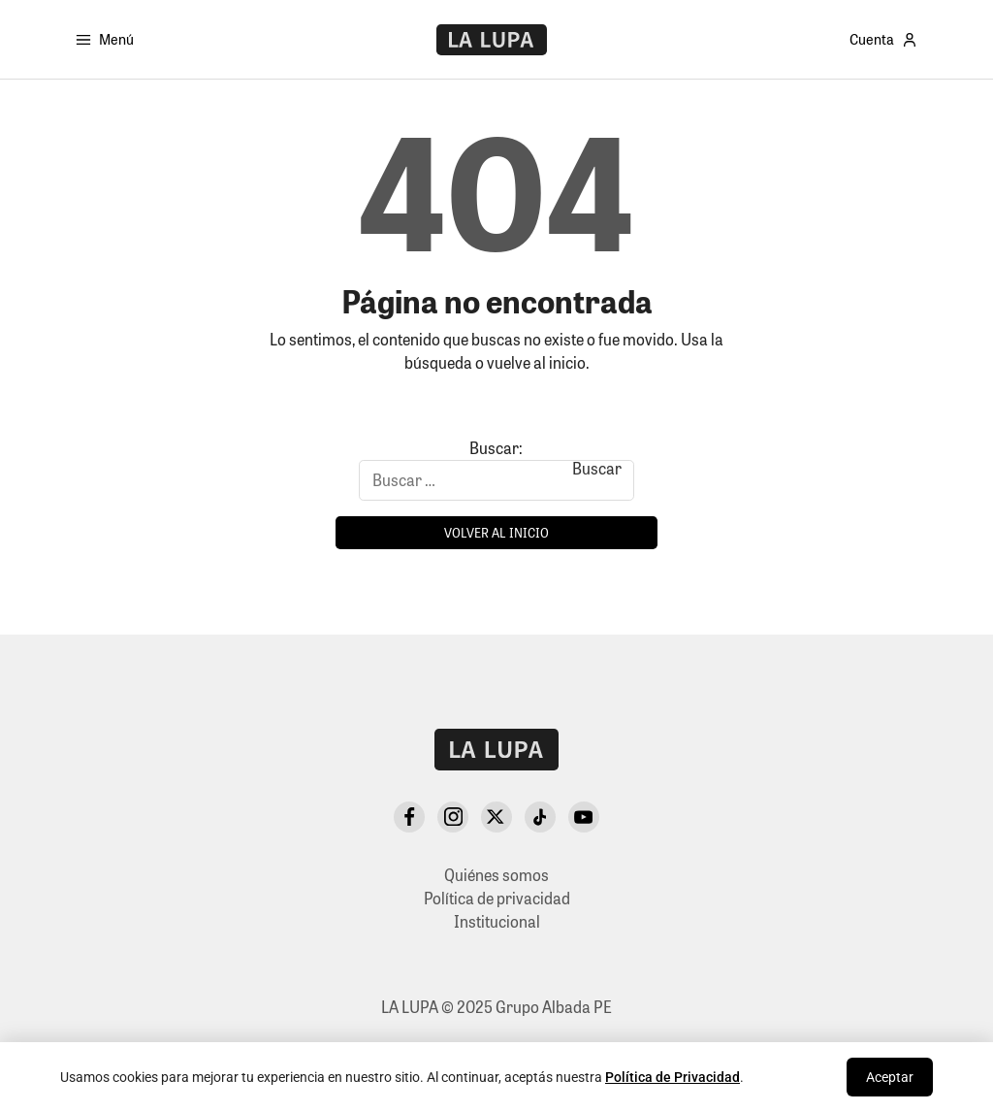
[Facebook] (409, 817)
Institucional (497, 921)
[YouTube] (583, 817)
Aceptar (889, 1077)
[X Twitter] (496, 817)
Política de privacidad (497, 898)
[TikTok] (540, 817)
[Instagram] (452, 817)
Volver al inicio (496, 532)
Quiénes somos (496, 875)
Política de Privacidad (672, 1077)
